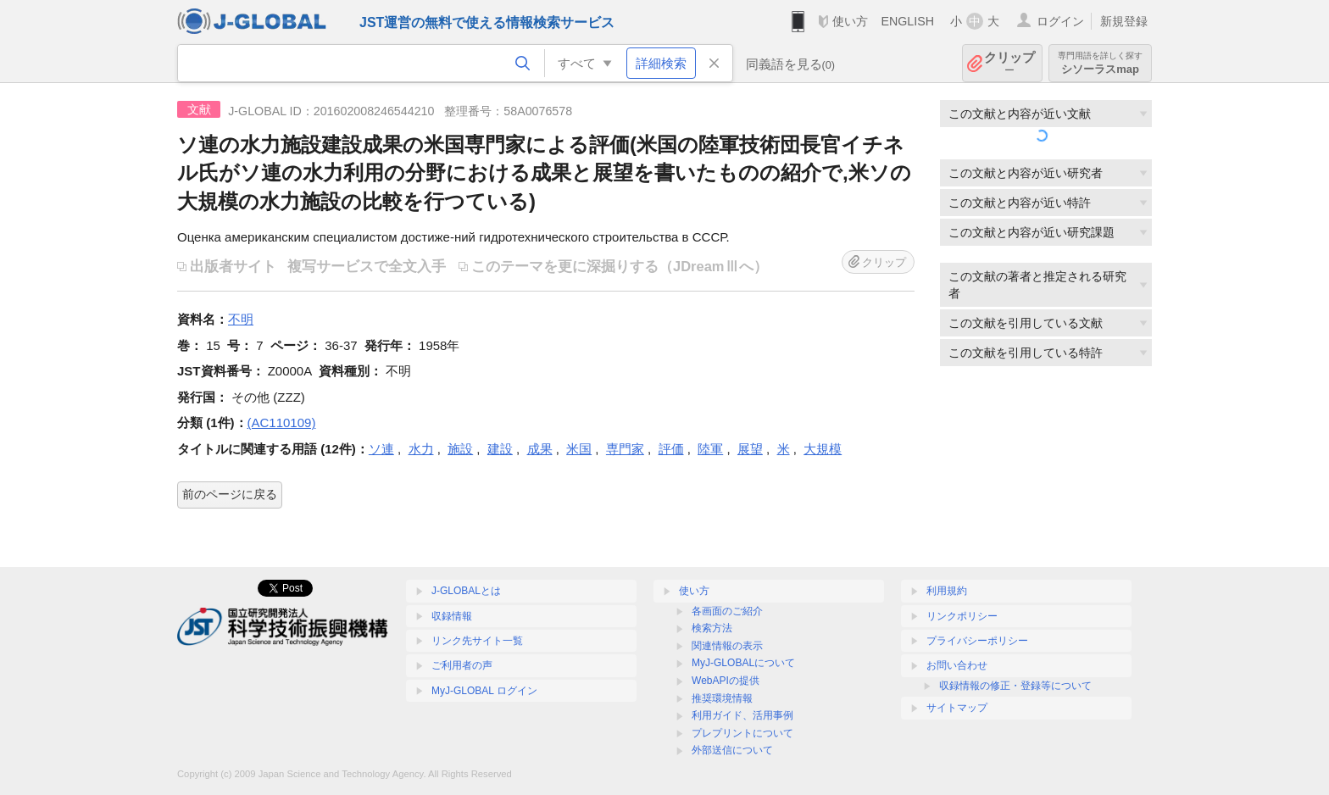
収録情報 (451, 616)
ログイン (1060, 21)
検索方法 (712, 628)
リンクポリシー (962, 616)
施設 (460, 449)
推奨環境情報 (722, 698)
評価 (671, 449)
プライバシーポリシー (977, 641)
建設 (500, 449)
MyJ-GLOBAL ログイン (484, 691)
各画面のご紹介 (727, 611)
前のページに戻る (229, 494)
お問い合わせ (956, 665)
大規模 (823, 449)
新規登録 (1124, 21)
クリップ (1009, 63)
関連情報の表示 (727, 646)
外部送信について (732, 750)
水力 (421, 449)
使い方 (850, 21)
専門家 (625, 449)
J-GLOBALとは (466, 591)
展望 (750, 449)
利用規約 (946, 591)
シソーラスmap (1100, 63)
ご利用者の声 (461, 665)
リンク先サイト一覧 (477, 641)
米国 (579, 449)
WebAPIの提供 (725, 681)
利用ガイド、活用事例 (742, 715)
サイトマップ (956, 708)
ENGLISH (907, 21)
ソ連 (381, 449)
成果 (540, 449)
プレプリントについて (742, 733)
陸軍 (710, 449)
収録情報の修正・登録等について (1015, 686)
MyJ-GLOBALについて (743, 663)
